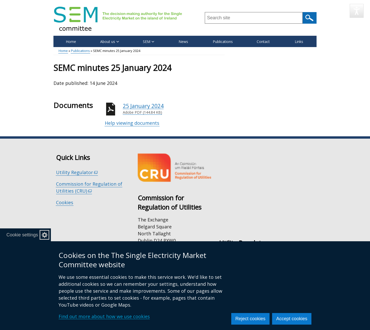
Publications (223, 41)
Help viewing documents (132, 123)
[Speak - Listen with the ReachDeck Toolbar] (357, 11)
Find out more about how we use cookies (104, 316)
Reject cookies (250, 318)
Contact (263, 41)
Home (71, 41)
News (183, 41)
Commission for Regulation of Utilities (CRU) (89, 187)
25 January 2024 (174, 109)
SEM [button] (148, 41)
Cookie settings (22, 234)
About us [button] (109, 41)
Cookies (64, 202)
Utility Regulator (77, 172)
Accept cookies (291, 318)
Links (299, 41)
